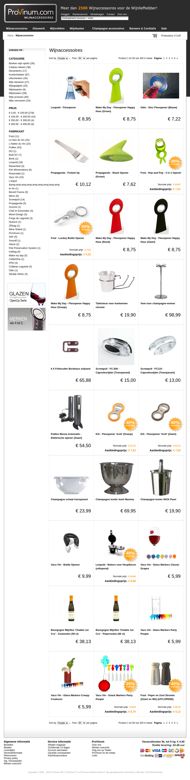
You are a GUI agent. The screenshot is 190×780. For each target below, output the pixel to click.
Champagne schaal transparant (69, 499)
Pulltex (12, 147)
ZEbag (12, 225)
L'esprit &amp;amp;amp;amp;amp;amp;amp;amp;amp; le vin (34, 185)
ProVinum (14, 233)
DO (11, 151)
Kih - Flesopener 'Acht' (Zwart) (158, 434)
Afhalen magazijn (56, 745)
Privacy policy (11, 758)
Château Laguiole (18, 266)
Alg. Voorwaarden (13, 761)
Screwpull (14, 199)
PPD (11, 262)
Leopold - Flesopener (63, 107)
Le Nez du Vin (16, 139)
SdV (11, 236)
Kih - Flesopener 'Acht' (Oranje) (114, 434)
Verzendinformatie (13, 753)
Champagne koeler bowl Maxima (115, 499)
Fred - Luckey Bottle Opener (67, 238)
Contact (111, 14)
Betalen (8, 747)
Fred (11, 136)
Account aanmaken (58, 750)
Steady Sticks (16, 274)
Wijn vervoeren (17, 100)
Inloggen (65, 14)
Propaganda (16, 203)
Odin (11, 270)
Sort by (52, 58)
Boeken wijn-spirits (19, 63)
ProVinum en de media (103, 753)
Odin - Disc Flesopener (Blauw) (159, 107)
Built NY (13, 154)
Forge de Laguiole (19, 218)
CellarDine (15, 259)
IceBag (13, 251)
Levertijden (9, 750)
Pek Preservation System (23, 248)
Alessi (12, 244)
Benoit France (16, 192)
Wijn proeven (16, 96)
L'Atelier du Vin (17, 143)
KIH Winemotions (18, 169)
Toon (74, 58)
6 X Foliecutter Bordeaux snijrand (70, 368)
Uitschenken (16, 78)
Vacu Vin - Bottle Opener (65, 564)
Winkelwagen (97, 14)
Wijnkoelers (15, 93)
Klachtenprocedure (57, 755)
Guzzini (13, 207)
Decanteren (15, 70)
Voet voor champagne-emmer (158, 303)
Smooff (13, 240)
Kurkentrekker (16, 74)
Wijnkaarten (15, 89)
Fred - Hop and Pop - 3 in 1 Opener (161, 172)
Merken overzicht (12, 763)
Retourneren (10, 755)
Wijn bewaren (16, 82)
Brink (12, 158)
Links (94, 755)
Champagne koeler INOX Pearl (158, 499)
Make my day (16, 255)
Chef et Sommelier (19, 210)
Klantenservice (80, 14)
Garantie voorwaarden (59, 753)
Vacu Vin (14, 177)
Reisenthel (15, 166)
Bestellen (8, 745)
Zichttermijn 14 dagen (59, 747)
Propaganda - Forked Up (65, 172)
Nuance (13, 221)
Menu (12, 195)
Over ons (122, 14)
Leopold (13, 162)
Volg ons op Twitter (101, 750)
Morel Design (16, 214)
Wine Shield (15, 229)
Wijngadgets (16, 85)
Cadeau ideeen (17, 67)
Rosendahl (15, 173)
